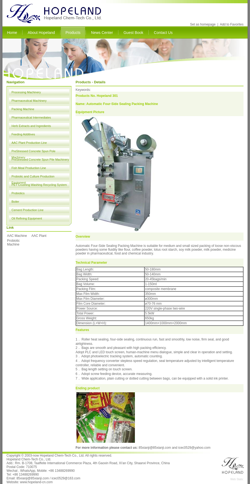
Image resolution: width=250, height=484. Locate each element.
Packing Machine (23, 109)
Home (12, 32)
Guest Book (133, 32)
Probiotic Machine (13, 242)
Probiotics (18, 193)
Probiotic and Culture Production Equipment (33, 177)
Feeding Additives (23, 134)
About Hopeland (41, 32)
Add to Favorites (231, 24)
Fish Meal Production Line (29, 168)
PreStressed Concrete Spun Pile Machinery (40, 159)
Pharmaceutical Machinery (29, 100)
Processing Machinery (26, 92)
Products (73, 32)
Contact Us (163, 32)
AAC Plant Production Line (29, 142)
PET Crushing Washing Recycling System (39, 184)
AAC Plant (38, 236)
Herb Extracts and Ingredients (31, 126)
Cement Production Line (28, 210)
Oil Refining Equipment (27, 218)
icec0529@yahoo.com (194, 448)
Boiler (15, 201)
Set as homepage (203, 24)
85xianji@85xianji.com (155, 448)
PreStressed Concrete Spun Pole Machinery (34, 151)
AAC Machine (17, 236)
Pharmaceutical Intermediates (31, 117)
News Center (102, 32)
